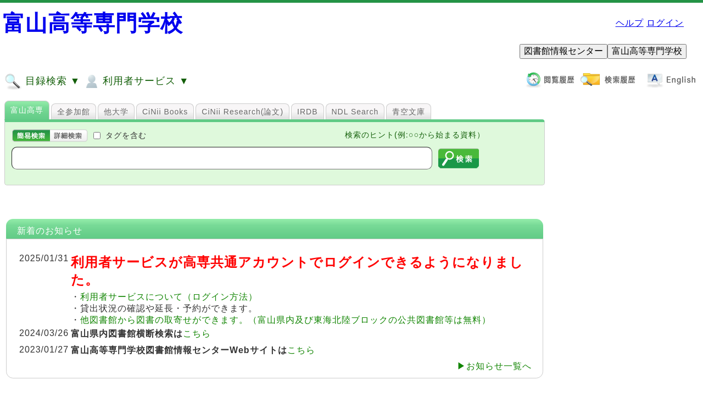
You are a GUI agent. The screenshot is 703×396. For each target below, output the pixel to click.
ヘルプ (630, 23)
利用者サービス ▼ (136, 81)
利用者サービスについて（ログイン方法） (169, 296)
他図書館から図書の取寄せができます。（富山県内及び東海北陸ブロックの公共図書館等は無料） (285, 319)
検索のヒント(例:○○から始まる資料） (415, 134)
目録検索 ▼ (42, 81)
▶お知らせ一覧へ (494, 366)
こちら (197, 333)
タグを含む (126, 135)
